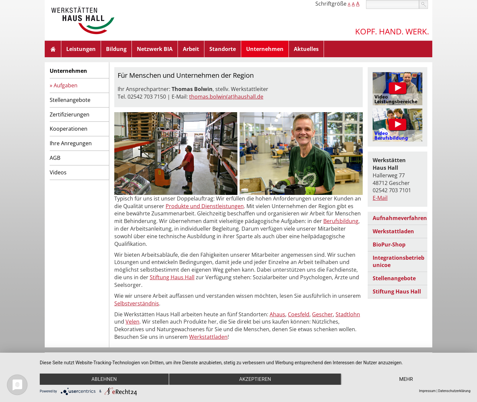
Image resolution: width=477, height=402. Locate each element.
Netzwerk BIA (155, 49)
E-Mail (380, 197)
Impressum (427, 391)
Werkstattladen (208, 336)
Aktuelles (306, 49)
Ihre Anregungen (71, 143)
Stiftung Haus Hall (172, 277)
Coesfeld (298, 314)
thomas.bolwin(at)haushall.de (226, 96)
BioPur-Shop (389, 244)
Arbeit (191, 49)
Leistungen (81, 49)
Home (53, 49)
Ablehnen (104, 379)
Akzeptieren (255, 379)
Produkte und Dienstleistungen (205, 206)
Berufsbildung (340, 221)
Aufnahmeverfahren (400, 218)
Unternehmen (265, 49)
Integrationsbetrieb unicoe (398, 261)
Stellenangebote (70, 100)
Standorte (222, 49)
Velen (132, 321)
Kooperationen (68, 128)
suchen (423, 4)
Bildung (116, 49)
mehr (406, 379)
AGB (55, 157)
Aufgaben (66, 85)
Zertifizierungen (69, 114)
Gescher (322, 314)
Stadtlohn (348, 314)
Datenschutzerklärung (454, 391)
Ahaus (277, 314)
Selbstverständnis (136, 303)
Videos (58, 172)
